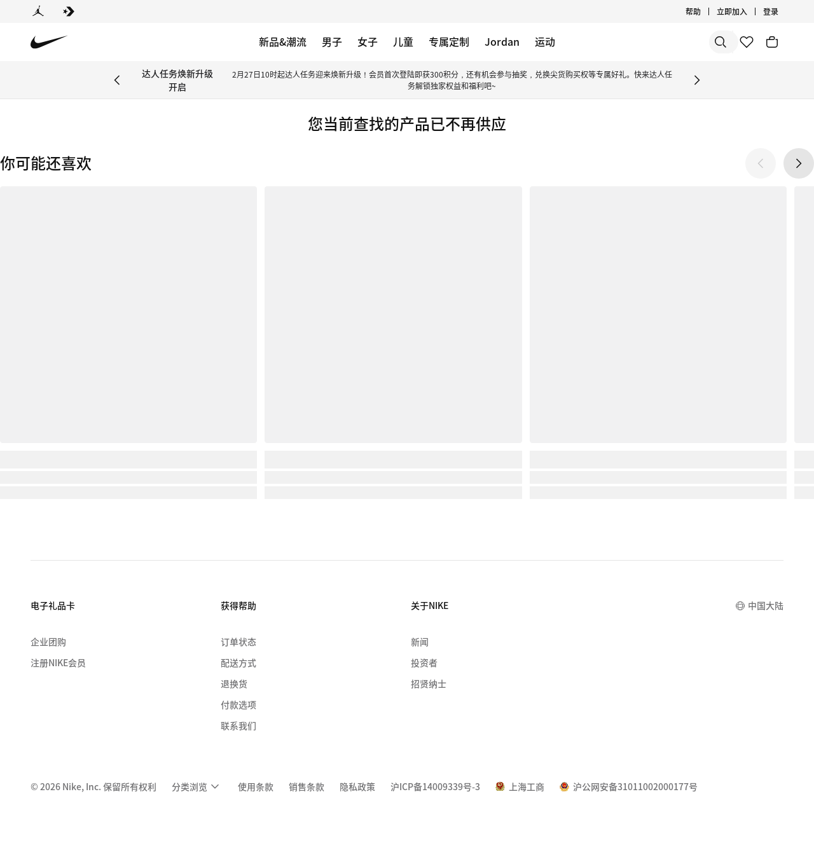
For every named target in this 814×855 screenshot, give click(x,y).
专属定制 (449, 41)
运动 (545, 41)
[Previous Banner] (117, 80)
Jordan (502, 41)
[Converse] (68, 11)
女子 (367, 41)
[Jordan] (38, 11)
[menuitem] (197, 786)
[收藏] (746, 42)
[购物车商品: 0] (772, 42)
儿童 (403, 41)
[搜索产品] (680, 42)
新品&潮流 (283, 41)
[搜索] (629, 42)
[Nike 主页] (49, 42)
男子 (332, 41)
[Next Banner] (697, 80)
